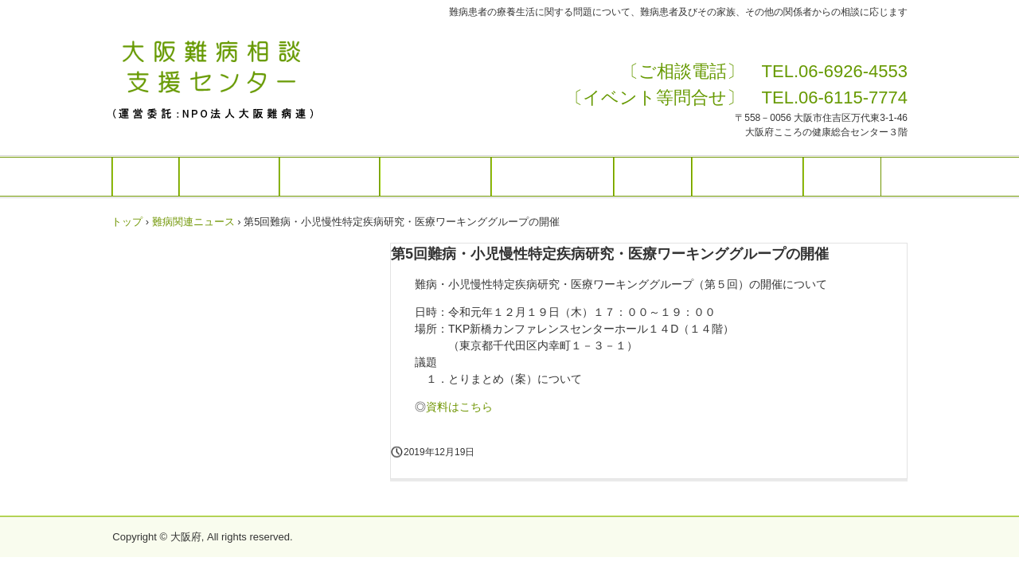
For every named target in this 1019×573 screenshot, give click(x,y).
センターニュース (552, 176)
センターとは (229, 176)
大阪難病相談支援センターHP (220, 78)
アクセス (842, 176)
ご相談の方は (329, 176)
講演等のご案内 (435, 176)
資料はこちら (459, 406)
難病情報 (653, 176)
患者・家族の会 (748, 176)
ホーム (145, 176)
